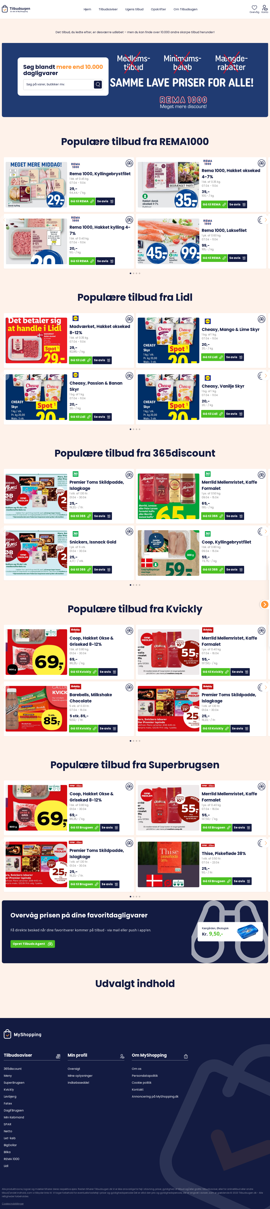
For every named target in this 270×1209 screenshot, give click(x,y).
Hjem (87, 9)
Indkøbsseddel (78, 1082)
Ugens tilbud (134, 9)
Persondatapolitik (145, 1076)
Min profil (77, 1055)
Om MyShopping (149, 1055)
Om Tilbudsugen (185, 9)
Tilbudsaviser (108, 9)
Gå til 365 (80, 516)
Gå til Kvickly (83, 672)
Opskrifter (158, 9)
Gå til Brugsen (84, 827)
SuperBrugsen (14, 1082)
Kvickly (9, 1089)
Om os (136, 1069)
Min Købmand (14, 1117)
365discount (13, 1069)
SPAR (7, 1124)
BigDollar (10, 1145)
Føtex (8, 1103)
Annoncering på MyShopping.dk (155, 1096)
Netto (8, 1131)
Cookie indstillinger (13, 1203)
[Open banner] (135, 79)
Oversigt (74, 1069)
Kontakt (138, 1089)
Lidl (6, 1166)
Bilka (7, 1152)
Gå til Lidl (80, 360)
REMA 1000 (11, 1159)
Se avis (105, 201)
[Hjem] (17, 11)
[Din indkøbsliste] (264, 604)
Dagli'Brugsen (14, 1110)
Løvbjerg (10, 1096)
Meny (8, 1076)
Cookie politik (142, 1082)
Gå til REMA (82, 201)
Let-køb (10, 1138)
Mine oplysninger (80, 1076)
